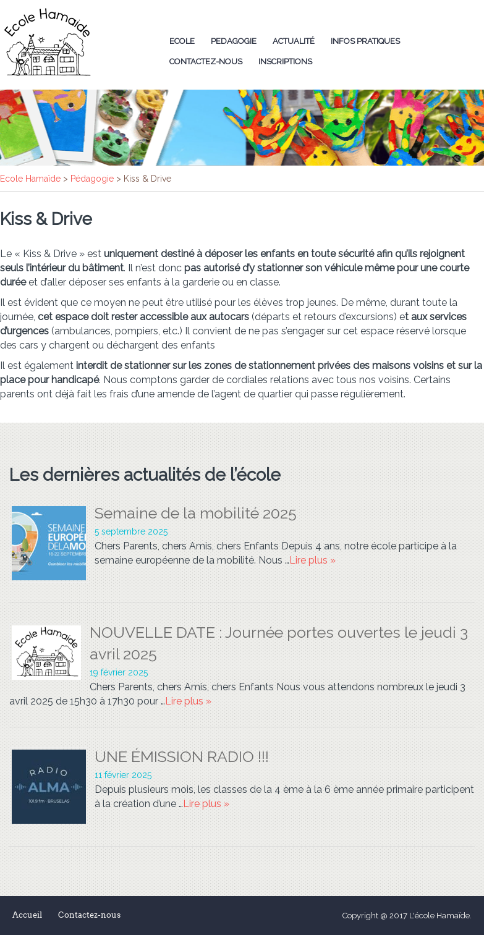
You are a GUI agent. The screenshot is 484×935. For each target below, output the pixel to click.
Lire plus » (312, 560)
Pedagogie (234, 41)
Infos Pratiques (365, 41)
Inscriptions (285, 61)
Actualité (294, 41)
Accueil (27, 915)
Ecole (182, 41)
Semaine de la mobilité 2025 (196, 513)
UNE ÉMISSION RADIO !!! (182, 756)
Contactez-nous (205, 61)
